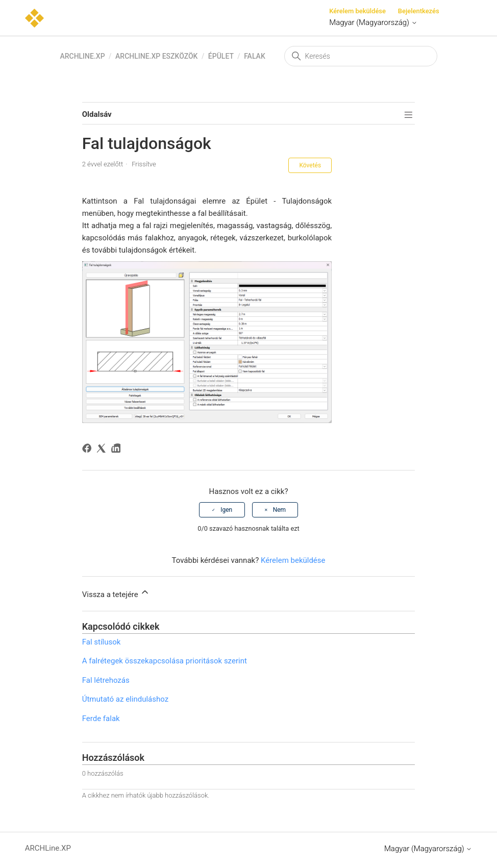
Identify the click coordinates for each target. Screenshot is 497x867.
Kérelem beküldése (357, 11)
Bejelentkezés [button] (418, 11)
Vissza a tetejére (116, 593)
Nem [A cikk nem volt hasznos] (279, 509)
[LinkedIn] (117, 449)
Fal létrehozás (106, 680)
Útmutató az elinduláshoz (125, 699)
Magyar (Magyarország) (373, 22)
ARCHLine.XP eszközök (156, 56)
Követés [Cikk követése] (310, 165)
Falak (254, 56)
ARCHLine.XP (82, 56)
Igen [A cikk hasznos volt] (226, 509)
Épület (221, 56)
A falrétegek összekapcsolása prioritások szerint (164, 660)
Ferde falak (101, 718)
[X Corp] (102, 449)
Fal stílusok (101, 642)
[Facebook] (88, 449)
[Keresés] (360, 56)
